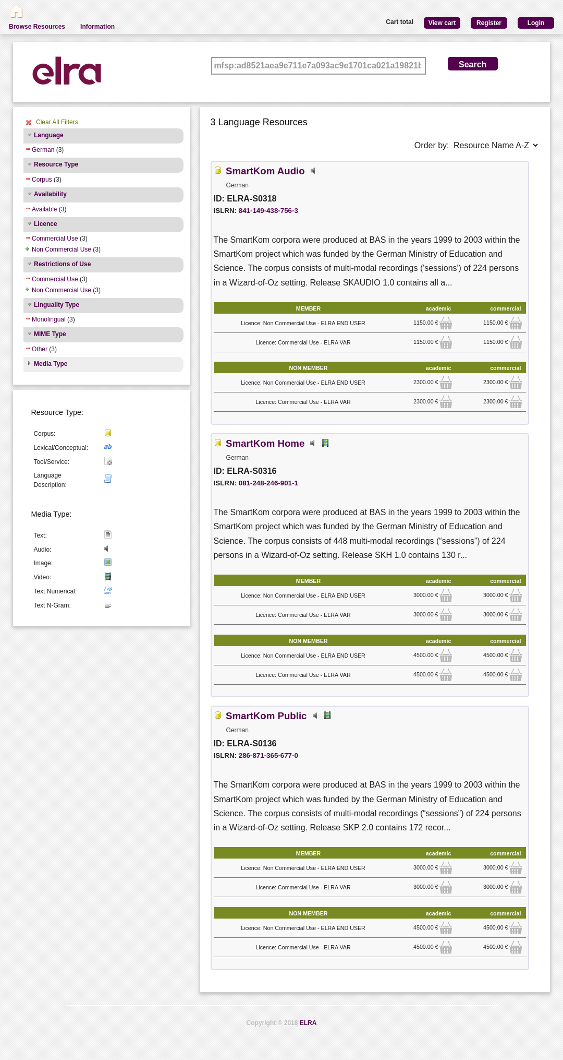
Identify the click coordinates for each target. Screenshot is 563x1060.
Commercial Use (55, 238)
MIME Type (50, 334)
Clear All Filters (57, 122)
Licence (45, 224)
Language (49, 135)
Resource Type (56, 164)
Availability (50, 194)
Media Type (50, 363)
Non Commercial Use (61, 249)
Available (44, 209)
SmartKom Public (266, 715)
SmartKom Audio (265, 170)
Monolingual (49, 319)
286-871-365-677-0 (268, 755)
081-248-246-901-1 (268, 483)
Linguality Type (56, 304)
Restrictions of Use (62, 264)
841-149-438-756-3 (268, 211)
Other (39, 349)
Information (97, 26)
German (43, 149)
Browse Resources (37, 26)
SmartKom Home (265, 443)
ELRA (308, 1023)
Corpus (42, 179)
